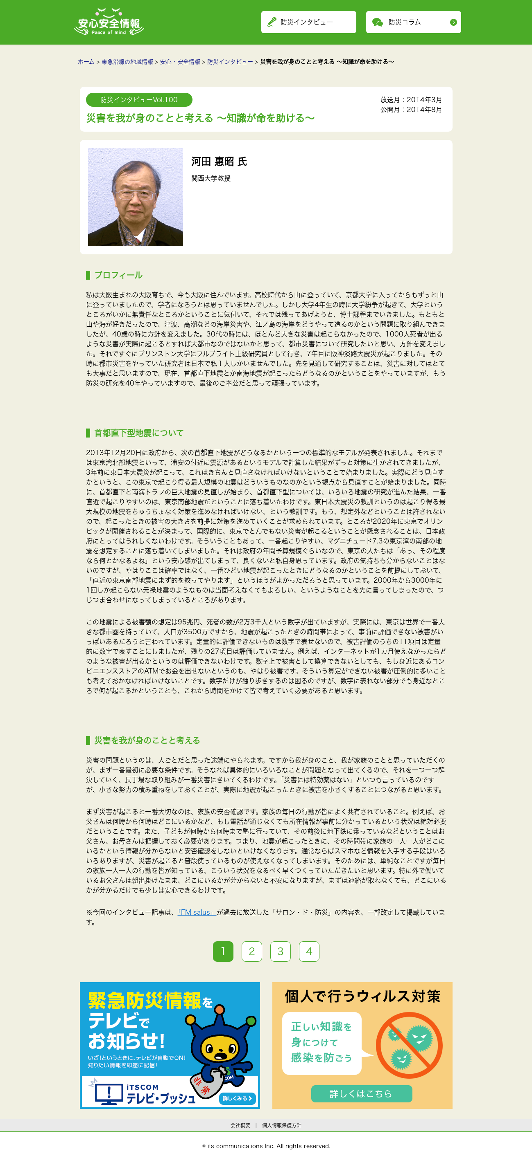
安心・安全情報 (180, 62)
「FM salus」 (197, 912)
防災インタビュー (230, 62)
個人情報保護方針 (281, 1125)
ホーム (86, 62)
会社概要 (240, 1125)
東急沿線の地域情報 (127, 62)
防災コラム (405, 22)
